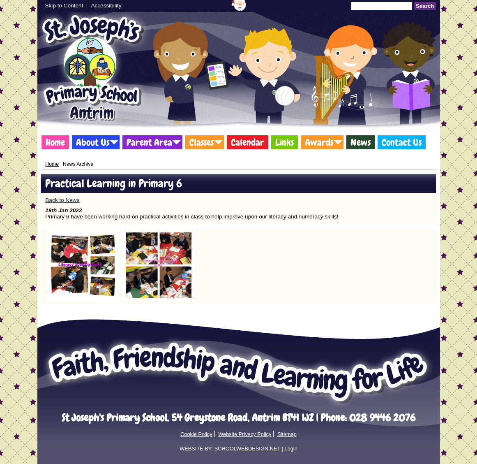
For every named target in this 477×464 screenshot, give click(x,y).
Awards (319, 142)
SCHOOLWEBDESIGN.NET (247, 448)
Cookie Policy (196, 434)
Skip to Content (64, 5)
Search (425, 6)
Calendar (247, 142)
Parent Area (149, 142)
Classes (201, 142)
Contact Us (402, 142)
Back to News (62, 200)
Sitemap (287, 434)
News (360, 142)
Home (55, 142)
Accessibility (106, 5)
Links (284, 142)
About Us (92, 142)
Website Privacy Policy (244, 434)
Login (290, 448)
